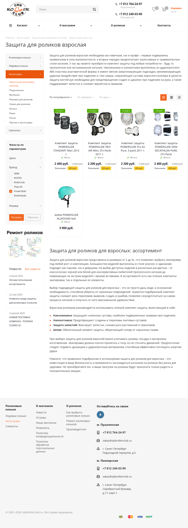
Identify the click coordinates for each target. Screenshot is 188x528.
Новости (41, 412)
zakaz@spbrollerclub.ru (117, 440)
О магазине (44, 406)
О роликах (74, 406)
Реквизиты (43, 428)
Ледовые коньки (16, 416)
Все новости (32, 269)
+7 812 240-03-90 (129, 15)
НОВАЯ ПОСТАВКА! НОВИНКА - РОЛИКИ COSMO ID (21, 321)
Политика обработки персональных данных (45, 446)
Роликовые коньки (14, 407)
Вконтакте (100, 414)
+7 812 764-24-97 (129, 5)
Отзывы (41, 417)
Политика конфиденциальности (50, 434)
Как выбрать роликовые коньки (78, 414)
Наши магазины (46, 422)
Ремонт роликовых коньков (78, 422)
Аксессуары (13, 421)
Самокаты (12, 426)
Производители (76, 429)
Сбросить (32, 217)
